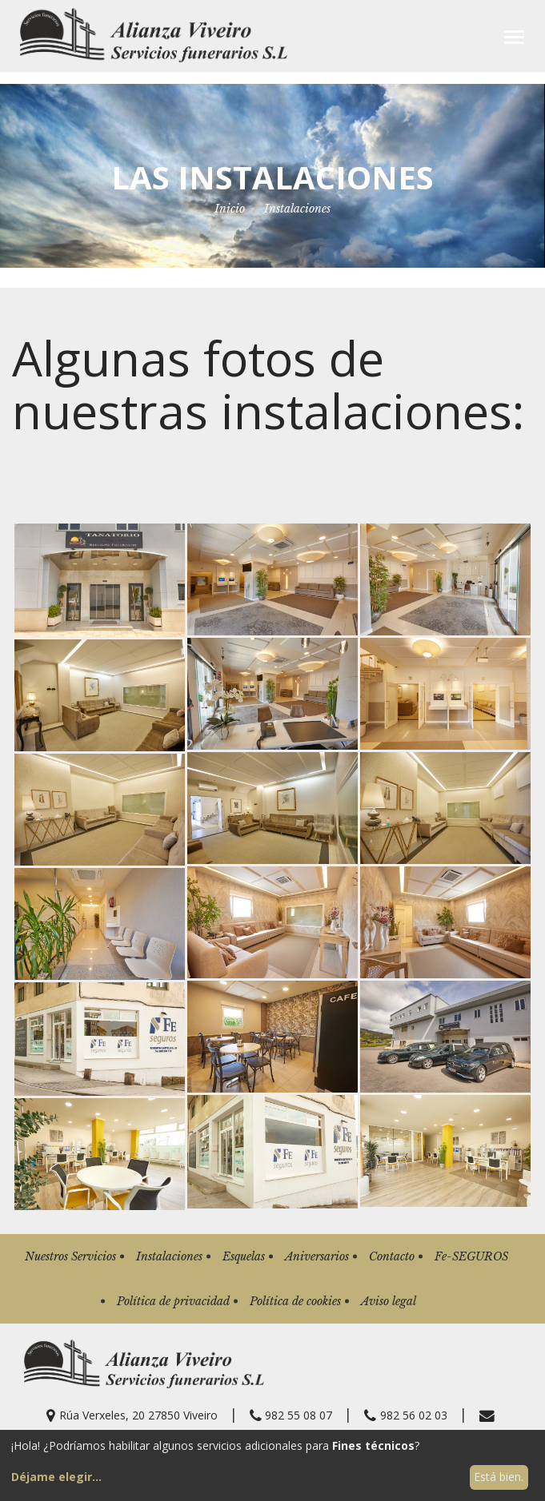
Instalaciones (169, 1256)
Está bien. (498, 1476)
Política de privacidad (173, 1301)
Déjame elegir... (56, 1476)
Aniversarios (317, 1256)
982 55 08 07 (291, 1415)
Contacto (392, 1256)
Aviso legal (388, 1301)
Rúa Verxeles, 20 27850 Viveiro (132, 1415)
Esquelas (243, 1256)
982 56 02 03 (405, 1415)
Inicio (229, 208)
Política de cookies (295, 1301)
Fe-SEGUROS (471, 1256)
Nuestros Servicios (70, 1256)
